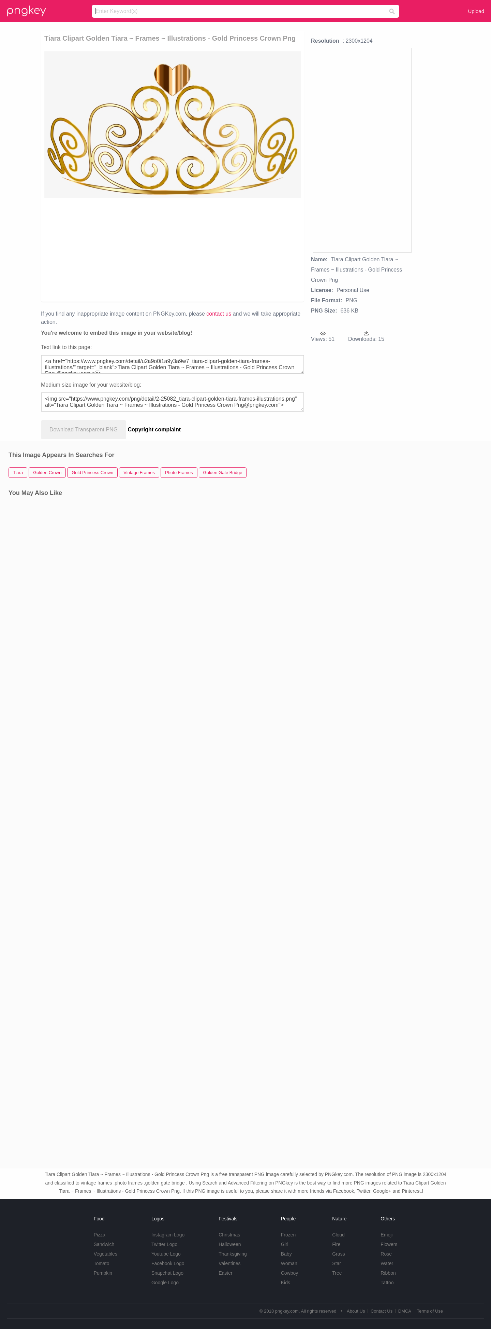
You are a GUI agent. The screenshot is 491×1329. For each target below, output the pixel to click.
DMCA (404, 1311)
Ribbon (388, 1273)
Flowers (389, 1244)
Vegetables (105, 1254)
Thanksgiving (233, 1254)
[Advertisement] (123, 249)
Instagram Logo (167, 1234)
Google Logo (165, 1282)
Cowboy (289, 1273)
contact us (218, 314)
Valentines (229, 1263)
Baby (286, 1254)
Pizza (99, 1234)
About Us (356, 1311)
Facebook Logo (167, 1263)
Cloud (338, 1234)
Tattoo (387, 1282)
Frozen (288, 1234)
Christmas (229, 1234)
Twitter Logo (164, 1244)
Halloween (230, 1244)
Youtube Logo (166, 1254)
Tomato (101, 1263)
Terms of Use (430, 1311)
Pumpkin (103, 1273)
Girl (284, 1244)
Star (336, 1263)
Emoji (386, 1234)
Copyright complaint (154, 429)
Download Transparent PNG (83, 429)
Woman (289, 1263)
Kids (285, 1282)
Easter (225, 1273)
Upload (476, 11)
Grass (338, 1254)
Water (387, 1263)
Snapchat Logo (167, 1273)
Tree (337, 1273)
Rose (386, 1254)
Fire (336, 1244)
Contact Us (381, 1311)
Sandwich (104, 1244)
